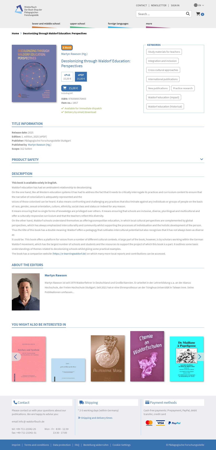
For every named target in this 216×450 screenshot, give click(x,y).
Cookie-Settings (122, 444)
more (149, 23)
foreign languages (118, 23)
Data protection (62, 444)
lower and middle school (46, 23)
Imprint (16, 444)
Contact (141, 5)
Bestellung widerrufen (96, 444)
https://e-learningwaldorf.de (69, 253)
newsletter (158, 5)
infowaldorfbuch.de (31, 421)
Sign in (175, 5)
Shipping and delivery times (95, 417)
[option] (29, 359)
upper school (77, 23)
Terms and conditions (36, 444)
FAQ (77, 444)
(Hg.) (74, 54)
